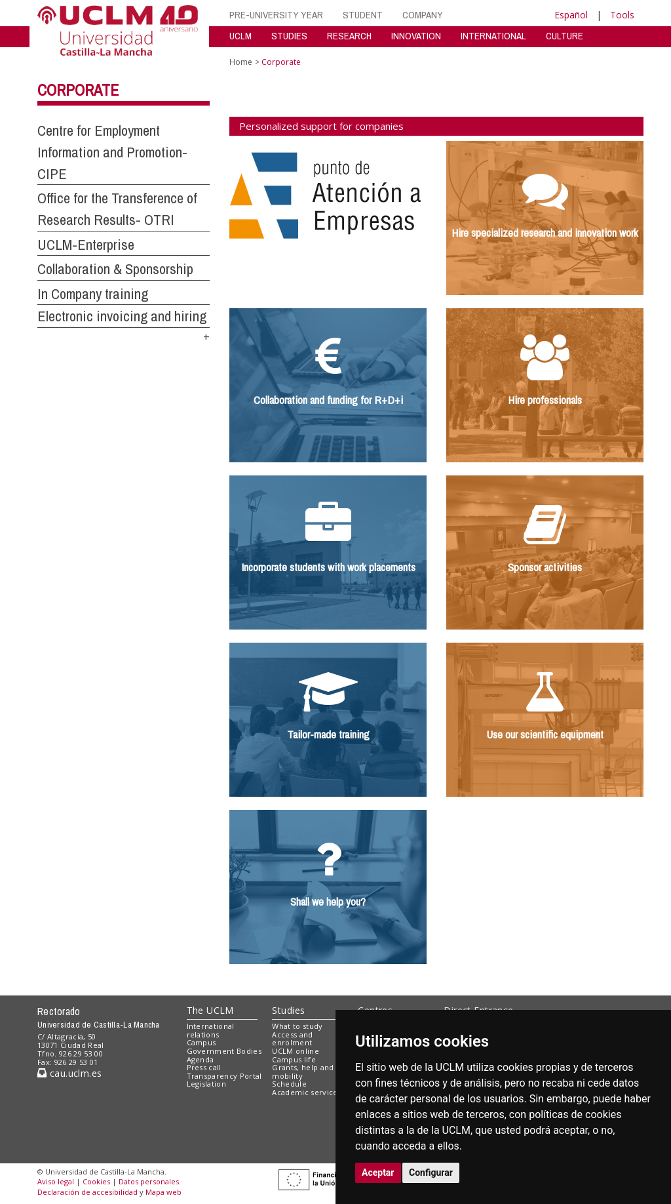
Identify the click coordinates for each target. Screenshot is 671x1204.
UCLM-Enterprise (85, 244)
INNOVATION (416, 36)
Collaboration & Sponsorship (115, 269)
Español (571, 15)
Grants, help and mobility (303, 1071)
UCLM (240, 36)
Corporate (78, 89)
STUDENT (363, 15)
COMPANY (422, 15)
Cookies (96, 1181)
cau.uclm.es (69, 1073)
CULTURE (564, 36)
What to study (297, 1026)
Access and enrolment (292, 1039)
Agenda (200, 1059)
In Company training (92, 294)
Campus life (294, 1059)
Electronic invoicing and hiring (121, 316)
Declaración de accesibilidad (87, 1192)
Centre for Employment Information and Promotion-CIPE (112, 152)
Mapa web (163, 1192)
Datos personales (149, 1181)
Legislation (207, 1084)
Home (240, 62)
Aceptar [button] (378, 1172)
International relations (211, 1030)
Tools (622, 15)
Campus (201, 1042)
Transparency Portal (224, 1076)
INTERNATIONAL (493, 36)
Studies (288, 1010)
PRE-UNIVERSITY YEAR (276, 15)
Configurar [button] (431, 1172)
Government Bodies (224, 1051)
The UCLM (210, 1010)
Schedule (289, 1084)
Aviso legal (55, 1181)
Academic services (306, 1092)
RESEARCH (349, 36)
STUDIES (289, 36)
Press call (204, 1067)
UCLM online (295, 1051)
